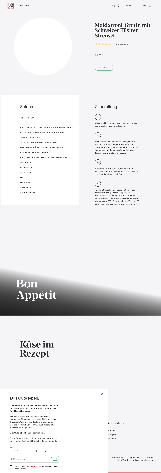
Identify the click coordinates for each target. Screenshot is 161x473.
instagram (112, 434)
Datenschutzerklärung (112, 457)
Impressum (134, 457)
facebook (111, 438)
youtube (111, 430)
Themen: (13, 448)
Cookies (149, 457)
